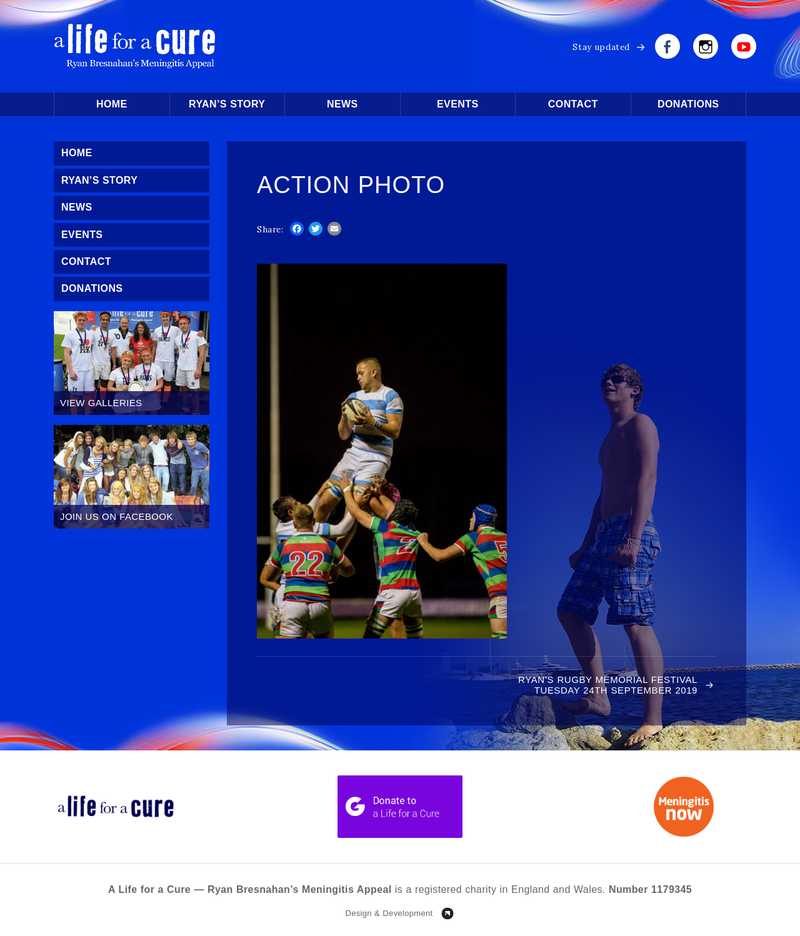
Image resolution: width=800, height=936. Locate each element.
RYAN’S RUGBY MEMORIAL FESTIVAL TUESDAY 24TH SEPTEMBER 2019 (608, 684)
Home (112, 104)
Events (457, 104)
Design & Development (388, 913)
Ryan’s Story (227, 104)
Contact (573, 104)
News (342, 104)
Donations (688, 104)
